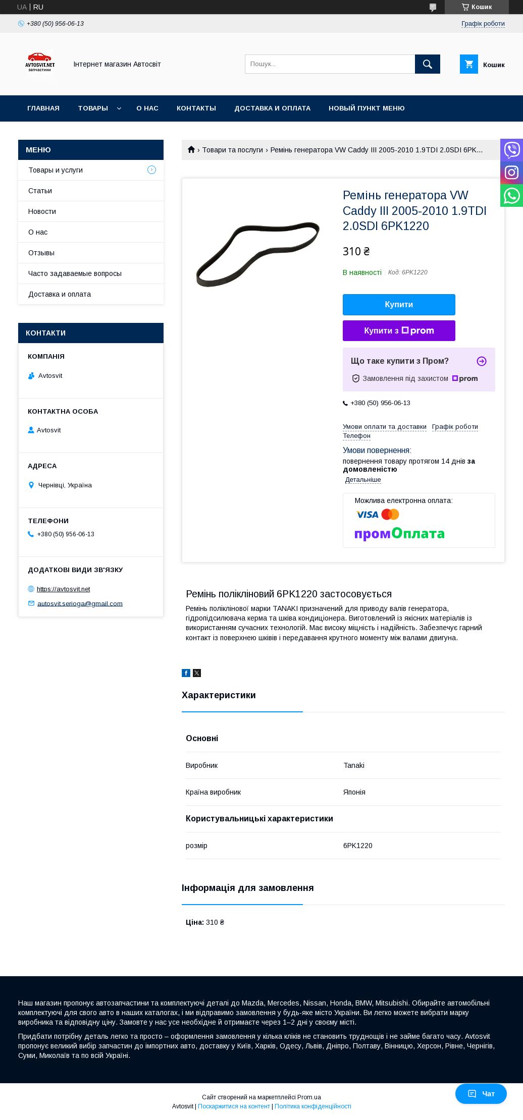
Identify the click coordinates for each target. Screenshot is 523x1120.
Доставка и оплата (272, 108)
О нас (147, 108)
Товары (93, 108)
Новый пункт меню (367, 108)
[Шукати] (427, 64)
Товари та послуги (232, 150)
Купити (399, 304)
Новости (42, 211)
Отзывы (41, 253)
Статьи (40, 191)
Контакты (196, 108)
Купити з (399, 330)
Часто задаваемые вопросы (75, 273)
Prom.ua (309, 1097)
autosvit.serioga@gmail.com (80, 603)
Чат (481, 1093)
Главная (43, 108)
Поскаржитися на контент (234, 1106)
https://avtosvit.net (63, 589)
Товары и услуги (55, 170)
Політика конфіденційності (313, 1106)
